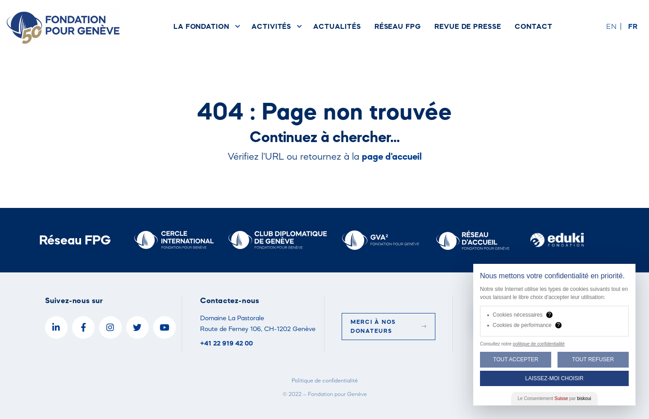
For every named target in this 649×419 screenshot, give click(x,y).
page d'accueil (392, 156)
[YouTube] (164, 327)
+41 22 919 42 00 (226, 343)
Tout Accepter (515, 359)
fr (633, 26)
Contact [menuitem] (534, 26)
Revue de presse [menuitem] (467, 26)
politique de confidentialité (539, 343)
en (611, 26)
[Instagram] (110, 327)
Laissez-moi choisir (554, 378)
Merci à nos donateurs (388, 326)
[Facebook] (83, 327)
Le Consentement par (554, 398)
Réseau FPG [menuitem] (398, 26)
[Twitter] (137, 327)
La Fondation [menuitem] (201, 26)
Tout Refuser (593, 359)
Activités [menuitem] (271, 26)
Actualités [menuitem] (337, 26)
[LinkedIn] (56, 327)
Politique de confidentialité (325, 380)
